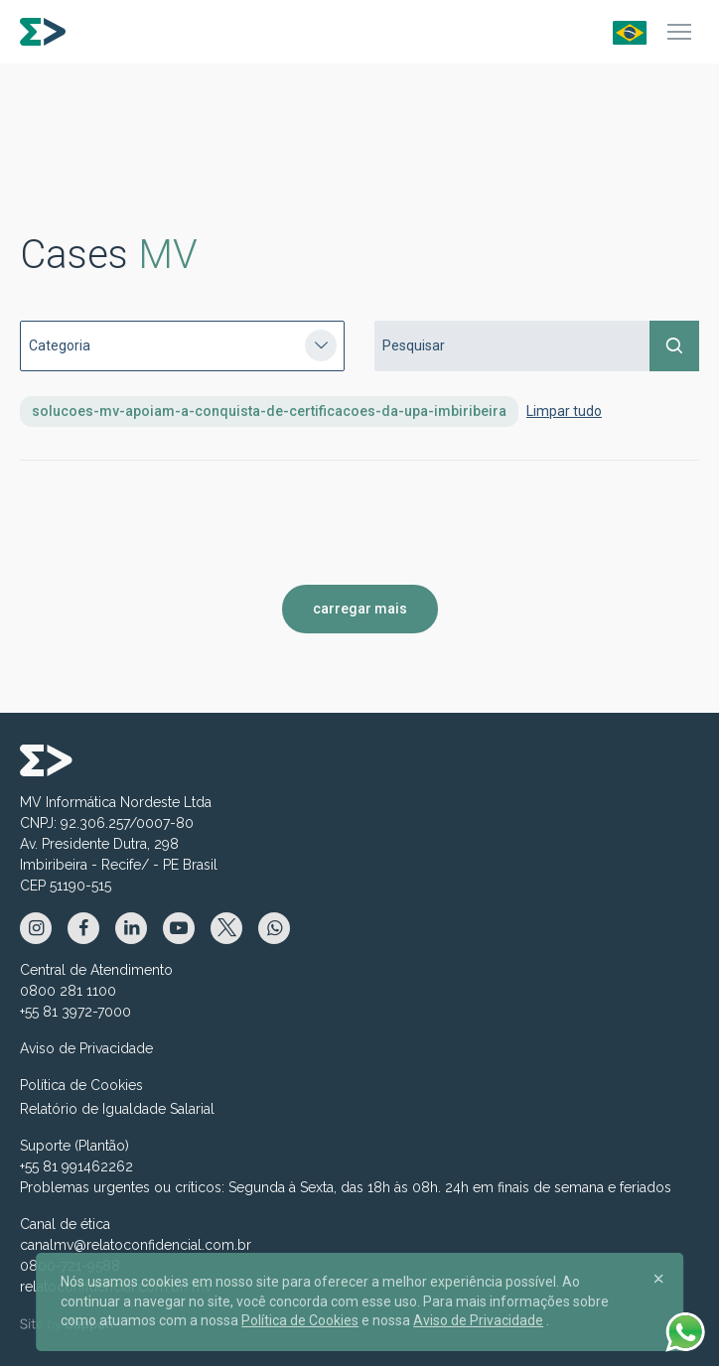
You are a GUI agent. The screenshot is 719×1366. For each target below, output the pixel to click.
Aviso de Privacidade (86, 1048)
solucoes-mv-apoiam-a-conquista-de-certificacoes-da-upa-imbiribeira (269, 411)
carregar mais (360, 608)
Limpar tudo (564, 411)
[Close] (658, 1278)
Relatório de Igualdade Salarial (117, 1109)
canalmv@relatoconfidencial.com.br (135, 1245)
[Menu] (679, 32)
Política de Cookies (81, 1085)
